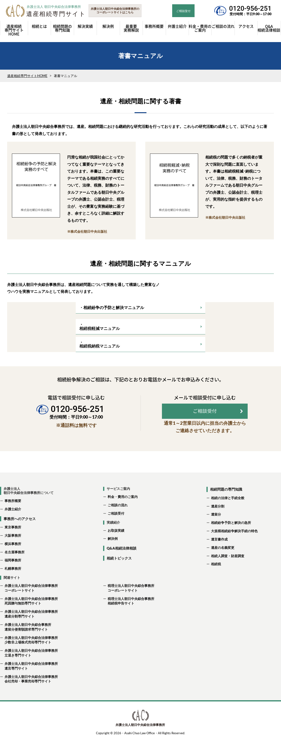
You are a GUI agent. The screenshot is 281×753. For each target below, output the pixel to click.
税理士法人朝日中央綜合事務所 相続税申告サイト (128, 614)
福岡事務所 (13, 574)
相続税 (216, 577)
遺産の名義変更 (222, 561)
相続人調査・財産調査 (227, 569)
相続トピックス (119, 572)
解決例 (113, 552)
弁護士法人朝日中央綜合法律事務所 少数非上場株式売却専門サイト (29, 653)
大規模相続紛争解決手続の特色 (234, 544)
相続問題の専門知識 (226, 503)
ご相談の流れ (118, 518)
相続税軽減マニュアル (99, 331)
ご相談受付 (116, 527)
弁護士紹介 (13, 523)
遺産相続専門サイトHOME (27, 78)
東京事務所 (13, 541)
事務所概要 (13, 514)
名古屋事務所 (15, 566)
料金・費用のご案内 (123, 510)
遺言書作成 (219, 553)
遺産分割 (217, 520)
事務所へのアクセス (20, 532)
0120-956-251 (250, 8)
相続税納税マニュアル (99, 349)
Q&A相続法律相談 (121, 562)
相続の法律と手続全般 (227, 511)
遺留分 (216, 528)
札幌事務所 (13, 582)
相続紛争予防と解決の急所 (231, 536)
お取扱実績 (116, 544)
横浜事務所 (13, 557)
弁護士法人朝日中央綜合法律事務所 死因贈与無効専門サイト (29, 614)
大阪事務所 (13, 549)
